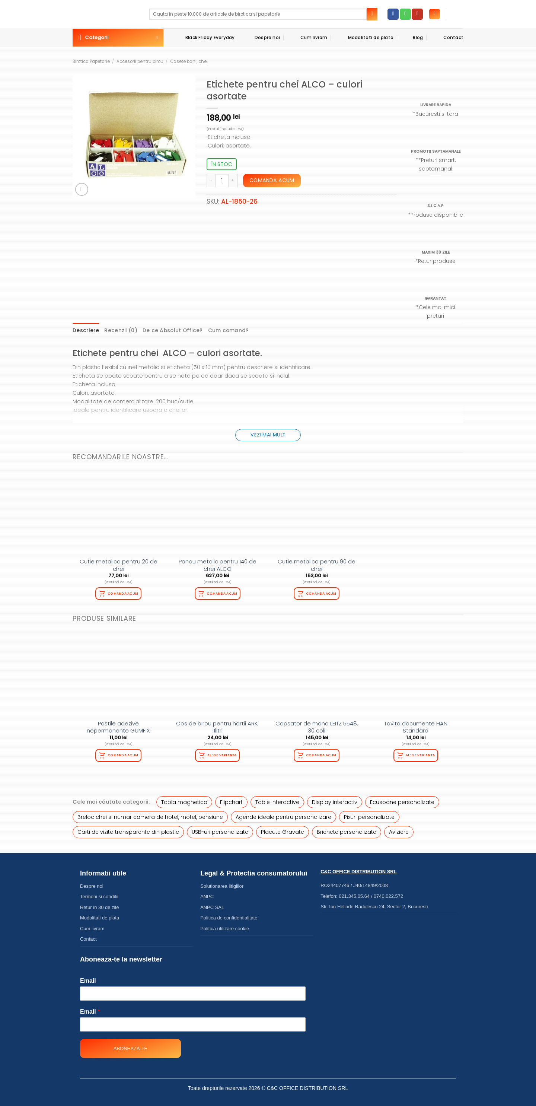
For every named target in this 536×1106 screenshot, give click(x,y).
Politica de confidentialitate (228, 915)
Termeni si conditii (99, 893)
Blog (412, 38)
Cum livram (307, 37)
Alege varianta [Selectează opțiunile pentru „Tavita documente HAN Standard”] (420, 753)
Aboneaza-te (130, 1045)
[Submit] (372, 14)
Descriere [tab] (84, 330)
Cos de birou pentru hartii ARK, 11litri (217, 725)
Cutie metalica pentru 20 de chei (118, 564)
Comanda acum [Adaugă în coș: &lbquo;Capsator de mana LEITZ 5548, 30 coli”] (321, 753)
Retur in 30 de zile (99, 904)
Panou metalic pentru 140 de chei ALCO (217, 564)
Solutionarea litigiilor (221, 883)
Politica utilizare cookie (224, 925)
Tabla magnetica (184, 799)
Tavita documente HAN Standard (415, 725)
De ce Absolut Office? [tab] (159, 330)
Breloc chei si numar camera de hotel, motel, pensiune (150, 814)
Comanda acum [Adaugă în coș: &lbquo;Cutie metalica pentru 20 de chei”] (122, 592)
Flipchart (231, 799)
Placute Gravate (282, 829)
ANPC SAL (212, 904)
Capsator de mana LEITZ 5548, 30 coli (316, 725)
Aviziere (399, 829)
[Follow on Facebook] (393, 14)
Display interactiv (334, 799)
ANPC (207, 893)
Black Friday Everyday (203, 37)
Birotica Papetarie (91, 61)
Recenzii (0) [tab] (114, 330)
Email (88, 978)
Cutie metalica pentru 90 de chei (316, 564)
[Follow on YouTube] (417, 14)
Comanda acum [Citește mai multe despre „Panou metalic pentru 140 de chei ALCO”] (222, 592)
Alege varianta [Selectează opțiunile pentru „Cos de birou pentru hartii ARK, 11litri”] (222, 753)
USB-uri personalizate (220, 829)
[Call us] (405, 14)
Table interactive (277, 799)
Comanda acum (271, 180)
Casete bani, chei (189, 61)
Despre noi (261, 37)
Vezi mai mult (268, 433)
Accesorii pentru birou (140, 61)
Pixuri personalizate (369, 814)
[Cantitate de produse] (222, 180)
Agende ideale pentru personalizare (283, 814)
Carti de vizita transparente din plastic (128, 829)
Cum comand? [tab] (207, 330)
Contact (446, 37)
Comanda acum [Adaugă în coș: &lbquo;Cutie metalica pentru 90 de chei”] (321, 592)
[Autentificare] (434, 14)
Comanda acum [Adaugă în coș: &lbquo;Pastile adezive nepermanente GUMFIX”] (122, 753)
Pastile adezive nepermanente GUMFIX (118, 725)
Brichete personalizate (346, 829)
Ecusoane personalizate (402, 799)
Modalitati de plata (364, 37)
